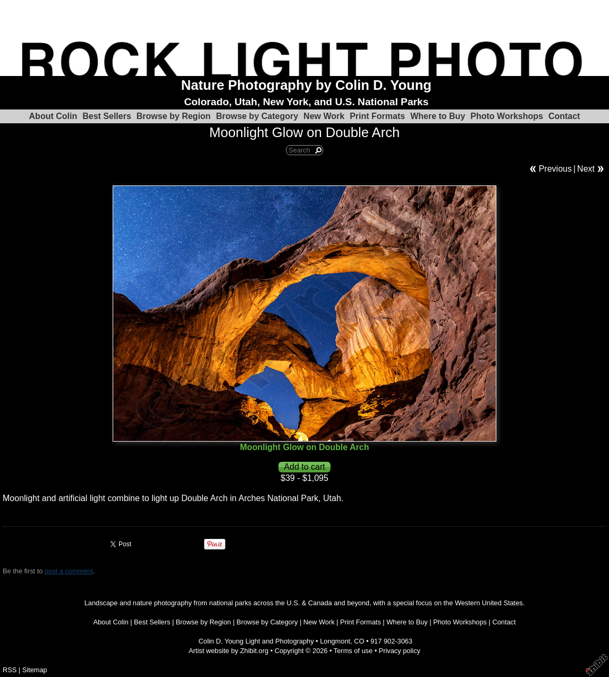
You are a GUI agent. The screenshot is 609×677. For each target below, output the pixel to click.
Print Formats (377, 116)
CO (359, 641)
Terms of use (353, 651)
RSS (9, 670)
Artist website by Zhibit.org (228, 651)
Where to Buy (437, 116)
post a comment (69, 571)
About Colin (53, 116)
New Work (323, 116)
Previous (555, 168)
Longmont (335, 641)
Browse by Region (174, 116)
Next (586, 168)
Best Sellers (106, 116)
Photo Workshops (506, 116)
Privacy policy (399, 651)
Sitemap (34, 670)
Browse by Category (257, 116)
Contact (564, 116)
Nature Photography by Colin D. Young (306, 85)
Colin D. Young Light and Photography (256, 641)
